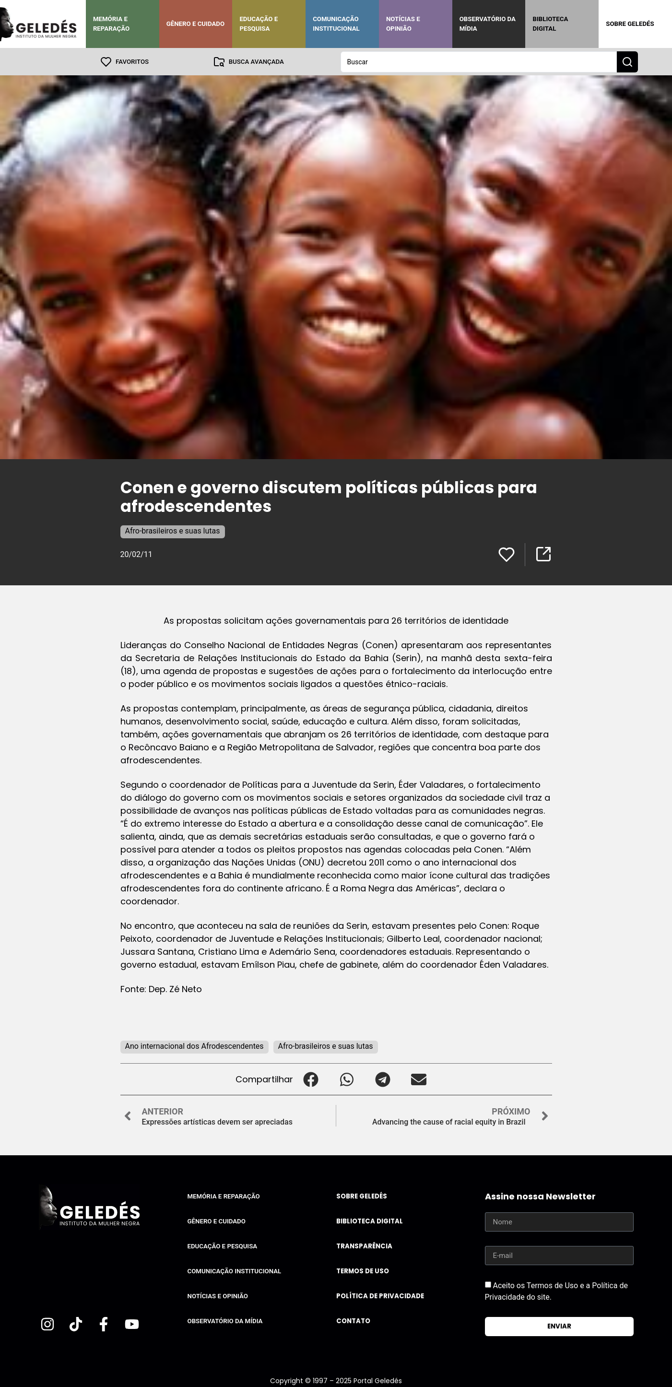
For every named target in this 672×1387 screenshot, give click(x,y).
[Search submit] (627, 61)
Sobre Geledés (630, 23)
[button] (311, 1079)
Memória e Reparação (111, 23)
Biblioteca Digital (550, 23)
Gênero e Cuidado (195, 23)
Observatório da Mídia (488, 23)
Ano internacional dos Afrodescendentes (194, 1045)
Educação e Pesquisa (258, 23)
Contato (353, 1320)
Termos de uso (362, 1270)
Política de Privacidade (380, 1295)
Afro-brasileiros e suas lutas (172, 530)
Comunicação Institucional (336, 23)
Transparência (364, 1245)
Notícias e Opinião (403, 23)
